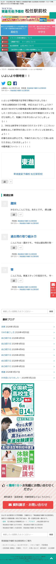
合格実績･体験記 (8, 548)
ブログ (3, 69)
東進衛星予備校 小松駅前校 (12, 528)
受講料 (18, 548)
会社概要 (51, 548)
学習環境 (44, 545)
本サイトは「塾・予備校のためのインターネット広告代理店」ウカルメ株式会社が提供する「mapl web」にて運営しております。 (28, 560)
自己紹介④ (6, 349)
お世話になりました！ (11, 377)
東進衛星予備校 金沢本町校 (12, 525)
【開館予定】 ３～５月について (18, 41)
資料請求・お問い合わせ (28, 504)
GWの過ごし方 (7, 332)
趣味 (13, 203)
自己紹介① (6, 366)
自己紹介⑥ (6, 338)
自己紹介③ (6, 355)
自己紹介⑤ (6, 343)
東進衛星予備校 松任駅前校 (17, 69)
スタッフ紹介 (35, 545)
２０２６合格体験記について (16, 38)
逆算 (3, 326)
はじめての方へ (23, 545)
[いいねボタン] (4, 182)
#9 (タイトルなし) (9, 545)
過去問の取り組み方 (24, 236)
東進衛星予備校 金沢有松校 (33, 528)
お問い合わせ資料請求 (53, 289)
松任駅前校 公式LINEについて (17, 45)
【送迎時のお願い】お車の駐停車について (21, 49)
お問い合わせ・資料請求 (37, 548)
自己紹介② (6, 360)
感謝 (3, 372)
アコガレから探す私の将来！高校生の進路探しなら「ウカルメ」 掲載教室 (28, 556)
